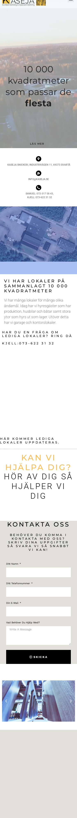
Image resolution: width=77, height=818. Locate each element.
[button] (6, 701)
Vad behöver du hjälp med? (23, 622)
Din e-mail (12, 603)
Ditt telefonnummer (18, 583)
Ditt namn (12, 564)
